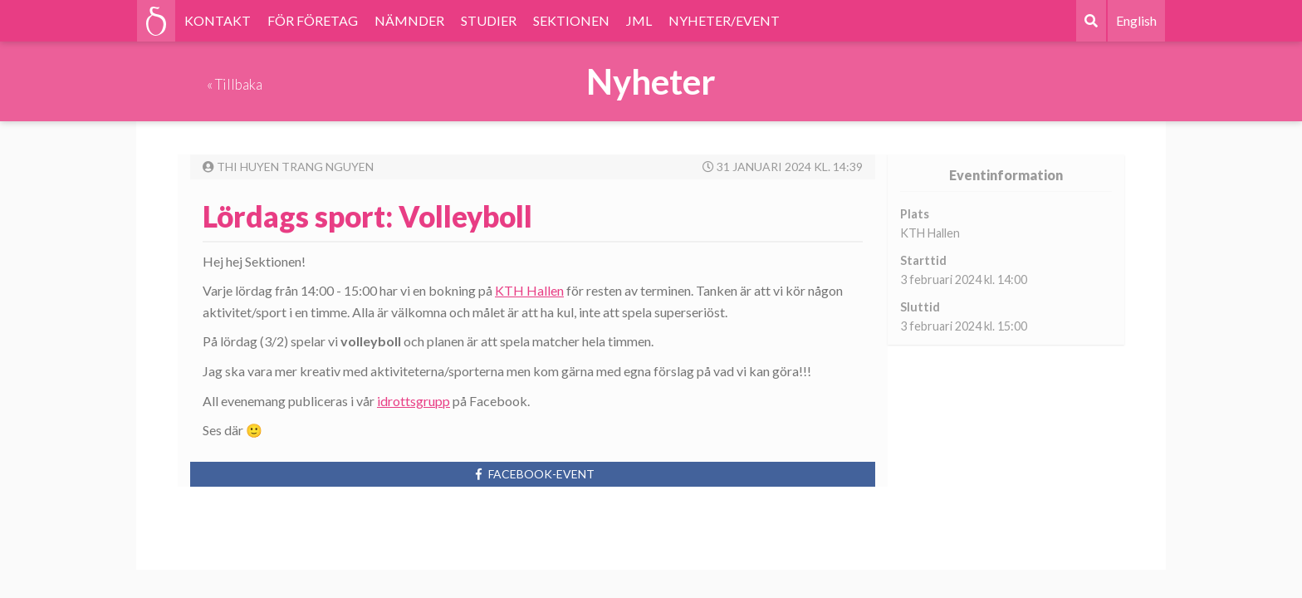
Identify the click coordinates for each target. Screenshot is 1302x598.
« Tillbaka (234, 84)
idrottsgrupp (413, 401)
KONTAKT (217, 20)
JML (639, 20)
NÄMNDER (409, 20)
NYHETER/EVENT (724, 20)
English (1136, 20)
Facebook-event (533, 474)
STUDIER (488, 20)
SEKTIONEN (571, 20)
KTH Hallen (529, 290)
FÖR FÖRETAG (312, 20)
